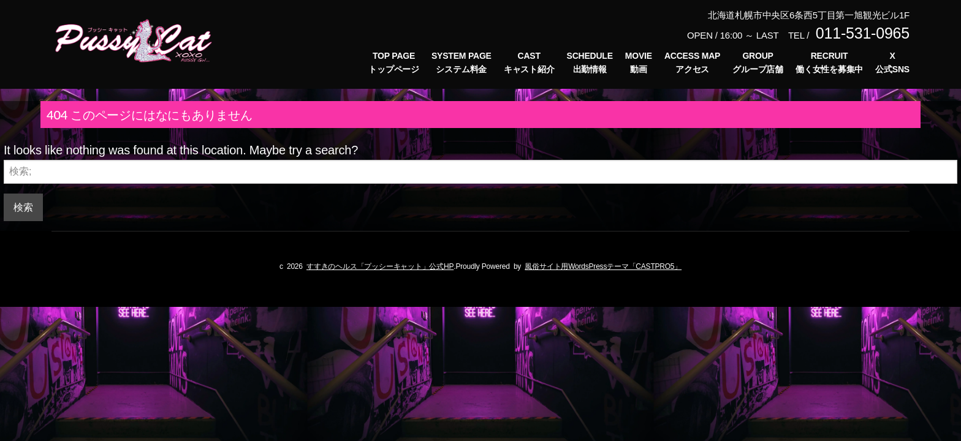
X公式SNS (892, 62)
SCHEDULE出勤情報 (590, 62)
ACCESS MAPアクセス (692, 62)
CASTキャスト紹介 (529, 62)
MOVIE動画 (638, 62)
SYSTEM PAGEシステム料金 (461, 62)
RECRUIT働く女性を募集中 (829, 62)
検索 (23, 207)
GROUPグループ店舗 (757, 62)
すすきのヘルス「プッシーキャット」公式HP (380, 266)
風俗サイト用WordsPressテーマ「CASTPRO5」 (603, 266)
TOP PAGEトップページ (393, 62)
